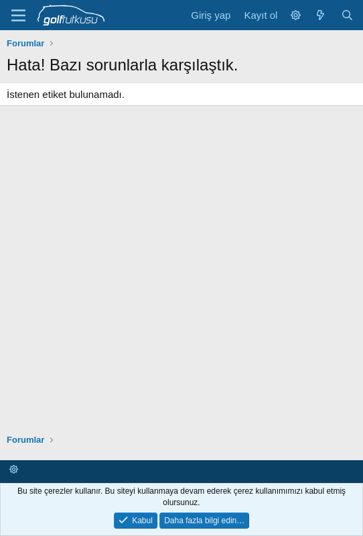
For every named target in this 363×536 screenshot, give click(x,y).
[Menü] (18, 15)
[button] (295, 15)
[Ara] (347, 15)
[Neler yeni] (320, 15)
